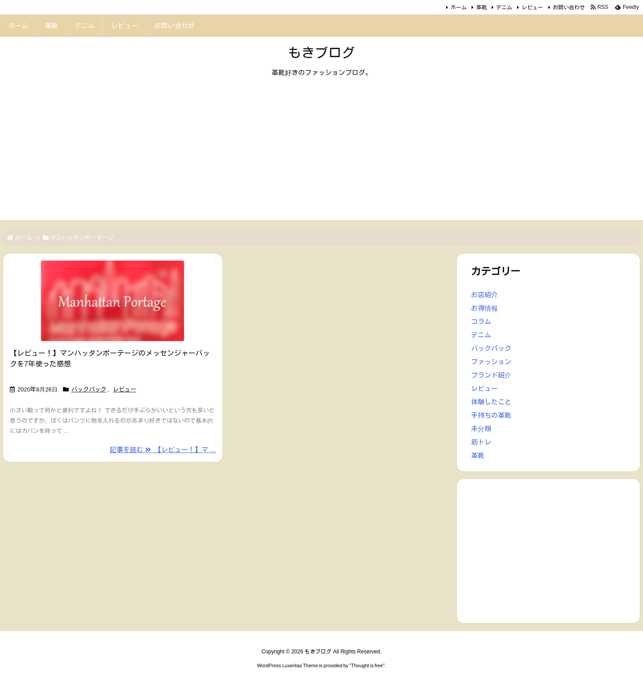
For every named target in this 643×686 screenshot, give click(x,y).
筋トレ (481, 442)
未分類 (481, 428)
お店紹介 (484, 295)
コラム (481, 321)
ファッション (491, 362)
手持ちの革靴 (491, 415)
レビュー (532, 7)
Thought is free (367, 665)
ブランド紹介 (491, 375)
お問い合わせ (569, 7)
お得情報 (484, 308)
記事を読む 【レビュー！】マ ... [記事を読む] (163, 449)
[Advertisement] (321, 157)
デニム (504, 7)
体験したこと (491, 402)
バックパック (88, 389)
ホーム (459, 7)
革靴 (481, 7)
